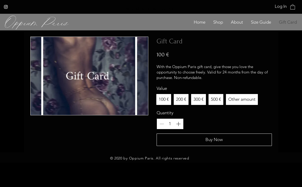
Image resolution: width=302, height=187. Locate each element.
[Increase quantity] (178, 124)
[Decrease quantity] (161, 124)
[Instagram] (5, 6)
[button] (292, 6)
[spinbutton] (170, 124)
